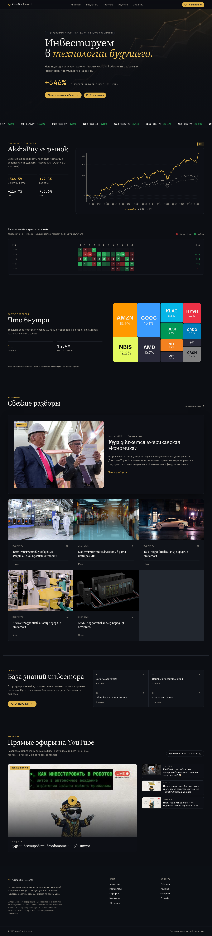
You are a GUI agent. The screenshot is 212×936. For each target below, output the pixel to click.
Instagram (165, 893)
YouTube (164, 889)
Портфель (108, 4)
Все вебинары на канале (185, 753)
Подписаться (193, 4)
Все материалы (194, 406)
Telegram (165, 884)
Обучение (123, 4)
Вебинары (138, 4)
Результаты (92, 4)
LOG (200, 144)
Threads (164, 898)
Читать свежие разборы (63, 95)
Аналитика (76, 4)
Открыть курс (22, 704)
